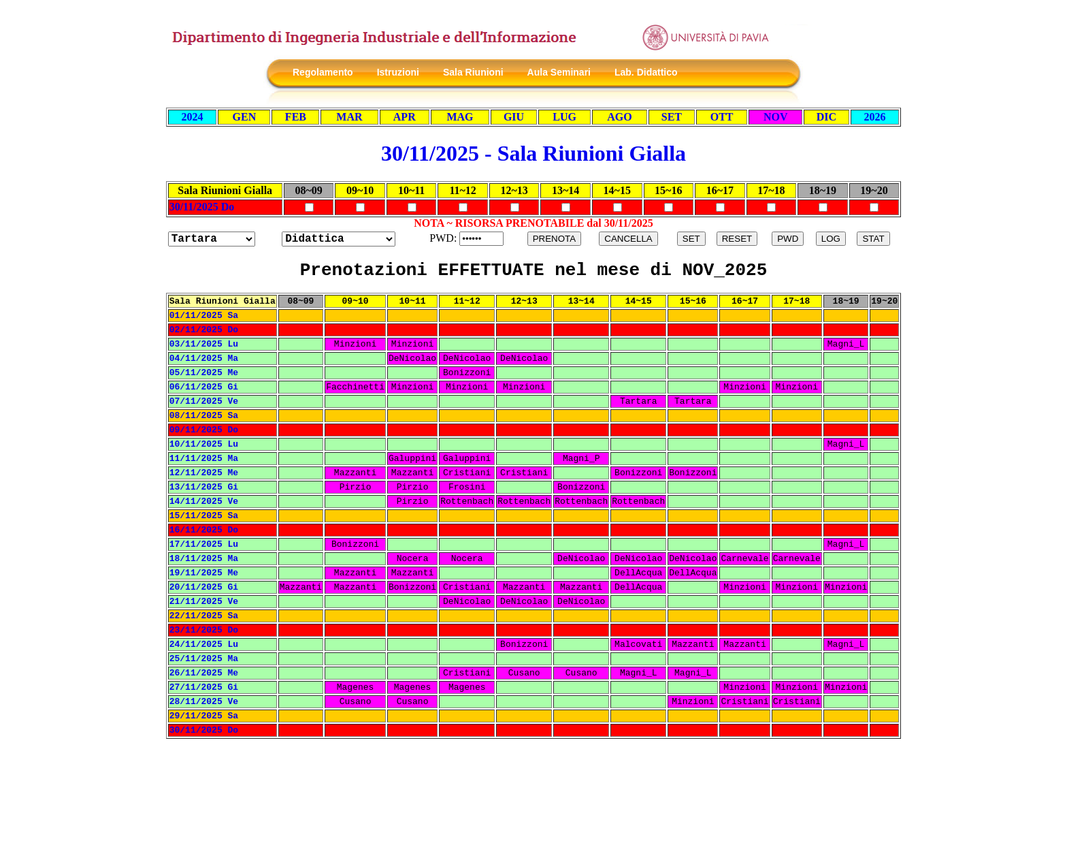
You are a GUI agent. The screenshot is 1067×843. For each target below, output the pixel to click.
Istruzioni (398, 72)
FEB (295, 117)
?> (338, 239)
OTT (722, 117)
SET (671, 117)
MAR (349, 117)
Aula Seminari (559, 72)
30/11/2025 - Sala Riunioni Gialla (533, 153)
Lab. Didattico (646, 72)
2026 (874, 117)
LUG (564, 117)
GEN (245, 117)
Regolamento (323, 72)
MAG (459, 117)
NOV (776, 117)
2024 (192, 117)
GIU (514, 117)
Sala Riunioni (473, 72)
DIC (826, 117)
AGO (619, 117)
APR (404, 117)
